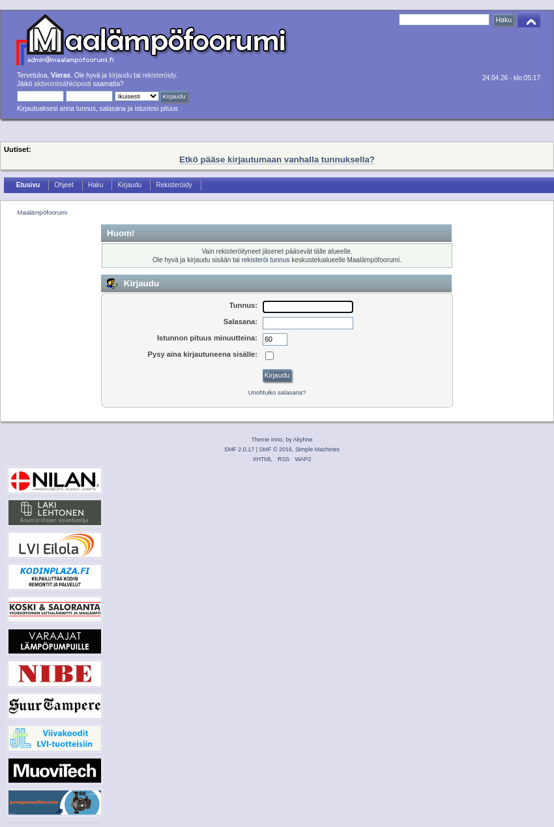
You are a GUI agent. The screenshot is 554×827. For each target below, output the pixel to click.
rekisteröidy (159, 75)
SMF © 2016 (275, 449)
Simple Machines (317, 449)
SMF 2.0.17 (239, 449)
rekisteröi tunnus (266, 259)
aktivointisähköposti (62, 83)
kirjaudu (120, 75)
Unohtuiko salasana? (277, 392)
